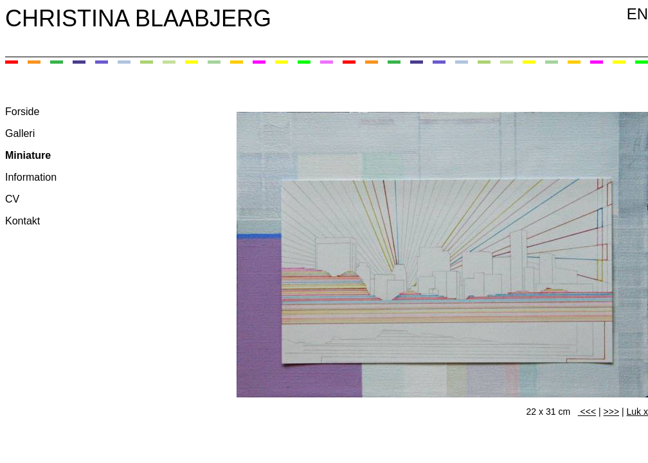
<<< (587, 411)
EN (637, 14)
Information (31, 177)
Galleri (20, 133)
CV (12, 199)
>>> (612, 411)
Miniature (28, 155)
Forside (22, 111)
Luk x (637, 411)
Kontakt (22, 220)
